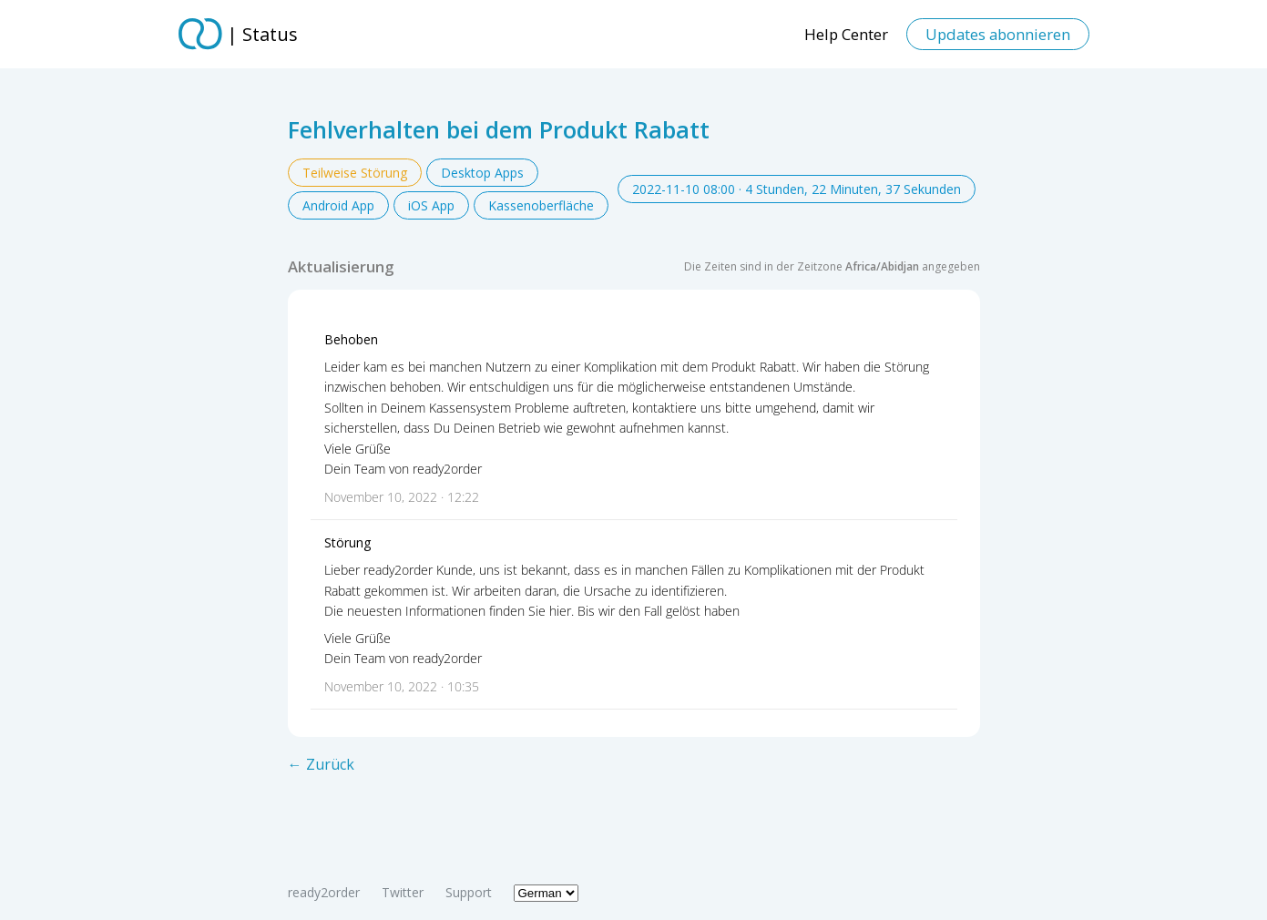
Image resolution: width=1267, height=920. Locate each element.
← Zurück (321, 764)
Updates (997, 34)
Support (468, 892)
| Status (262, 34)
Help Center (846, 34)
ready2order (324, 892)
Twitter (403, 892)
